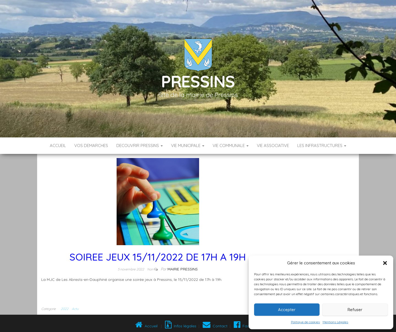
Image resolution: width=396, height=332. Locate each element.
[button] (385, 263)
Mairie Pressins (182, 269)
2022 (64, 309)
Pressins (198, 81)
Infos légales (180, 325)
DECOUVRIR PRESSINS (139, 145)
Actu (75, 309)
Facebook (247, 325)
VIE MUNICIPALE (187, 145)
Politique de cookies (305, 322)
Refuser (355, 309)
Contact (215, 325)
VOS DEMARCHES (91, 145)
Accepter (287, 309)
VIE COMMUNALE (231, 145)
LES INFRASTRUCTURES (321, 145)
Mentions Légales (335, 322)
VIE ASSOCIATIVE (273, 145)
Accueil (58, 145)
